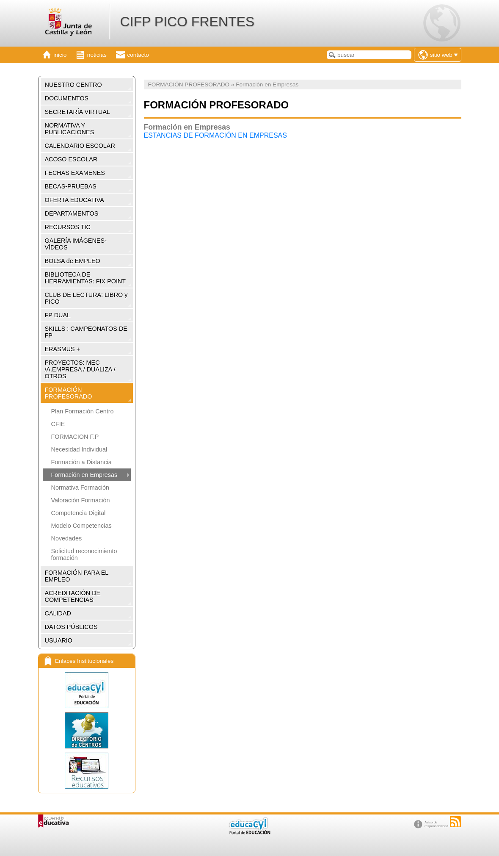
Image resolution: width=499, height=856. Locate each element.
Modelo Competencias (81, 525)
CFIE (58, 424)
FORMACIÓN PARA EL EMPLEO (77, 576)
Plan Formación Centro (82, 411)
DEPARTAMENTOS (72, 213)
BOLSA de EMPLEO (72, 261)
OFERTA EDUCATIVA (74, 200)
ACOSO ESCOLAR (71, 159)
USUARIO (59, 640)
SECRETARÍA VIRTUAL (77, 111)
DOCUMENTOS (67, 98)
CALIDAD (58, 613)
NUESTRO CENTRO (73, 84)
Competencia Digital (78, 513)
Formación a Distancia (81, 462)
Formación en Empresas (84, 474)
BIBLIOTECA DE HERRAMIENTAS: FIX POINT (85, 278)
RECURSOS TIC (68, 227)
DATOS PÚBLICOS (71, 626)
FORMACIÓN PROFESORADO (68, 393)
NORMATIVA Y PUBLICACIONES (69, 129)
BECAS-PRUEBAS (70, 186)
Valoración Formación (80, 500)
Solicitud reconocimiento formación (84, 554)
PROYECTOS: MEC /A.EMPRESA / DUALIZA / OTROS (80, 369)
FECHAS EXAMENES (75, 172)
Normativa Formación (80, 487)
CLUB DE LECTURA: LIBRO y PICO (86, 298)
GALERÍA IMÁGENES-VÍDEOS (76, 244)
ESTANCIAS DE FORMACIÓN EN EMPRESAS (215, 135)
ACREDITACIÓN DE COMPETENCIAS (73, 596)
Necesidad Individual (79, 449)
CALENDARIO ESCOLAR (80, 145)
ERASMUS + (62, 349)
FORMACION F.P (75, 436)
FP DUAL (58, 315)
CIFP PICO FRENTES (187, 21)
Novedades (66, 538)
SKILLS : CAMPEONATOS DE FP (86, 332)
